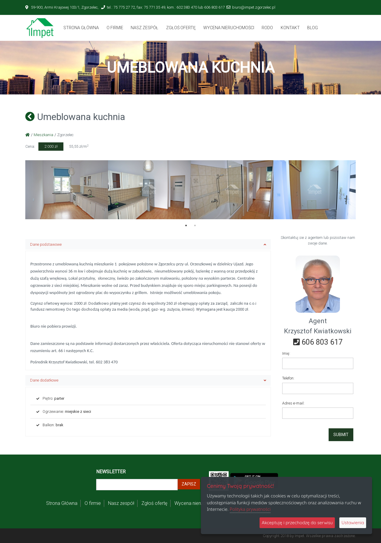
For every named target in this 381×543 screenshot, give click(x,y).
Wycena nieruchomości (228, 27)
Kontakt (290, 27)
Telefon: (288, 378)
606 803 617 (318, 342)
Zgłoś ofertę (181, 27)
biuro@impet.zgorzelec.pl (253, 7)
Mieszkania (43, 135)
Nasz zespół (144, 27)
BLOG (312, 27)
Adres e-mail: (293, 403)
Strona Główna (81, 27)
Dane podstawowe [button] (148, 244)
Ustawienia (352, 522)
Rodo (267, 27)
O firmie (115, 27)
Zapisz (189, 484)
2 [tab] (195, 225)
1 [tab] (186, 225)
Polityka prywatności (250, 509)
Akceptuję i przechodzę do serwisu (297, 522)
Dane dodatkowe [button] (148, 380)
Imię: (286, 353)
